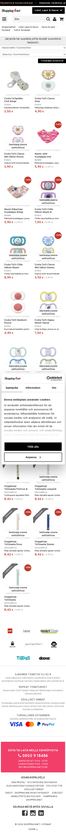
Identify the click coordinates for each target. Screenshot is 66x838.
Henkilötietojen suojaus (26, 796)
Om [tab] (54, 387)
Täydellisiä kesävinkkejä (16, 3)
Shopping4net (8, 27)
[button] (61, 19)
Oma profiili (18, 782)
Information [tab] (33, 387)
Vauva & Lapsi (48, 27)
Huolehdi (6, 30)
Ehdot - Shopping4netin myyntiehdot (27, 793)
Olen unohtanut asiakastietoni (25, 786)
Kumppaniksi (50, 796)
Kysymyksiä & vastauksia (42, 782)
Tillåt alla (33, 446)
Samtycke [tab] (12, 387)
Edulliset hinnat (34, 789)
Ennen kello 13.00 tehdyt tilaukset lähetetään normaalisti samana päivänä (33, 690)
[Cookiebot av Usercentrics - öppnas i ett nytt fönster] (47, 378)
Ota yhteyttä (54, 786)
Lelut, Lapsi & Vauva (28, 27)
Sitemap (46, 824)
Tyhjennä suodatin (52, 60)
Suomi (33, 829)
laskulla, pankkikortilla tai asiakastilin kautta (33, 720)
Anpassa (33, 456)
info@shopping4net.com (33, 767)
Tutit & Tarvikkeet (22, 30)
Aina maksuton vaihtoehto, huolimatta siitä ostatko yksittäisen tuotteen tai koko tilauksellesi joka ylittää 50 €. (33, 678)
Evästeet (57, 793)
